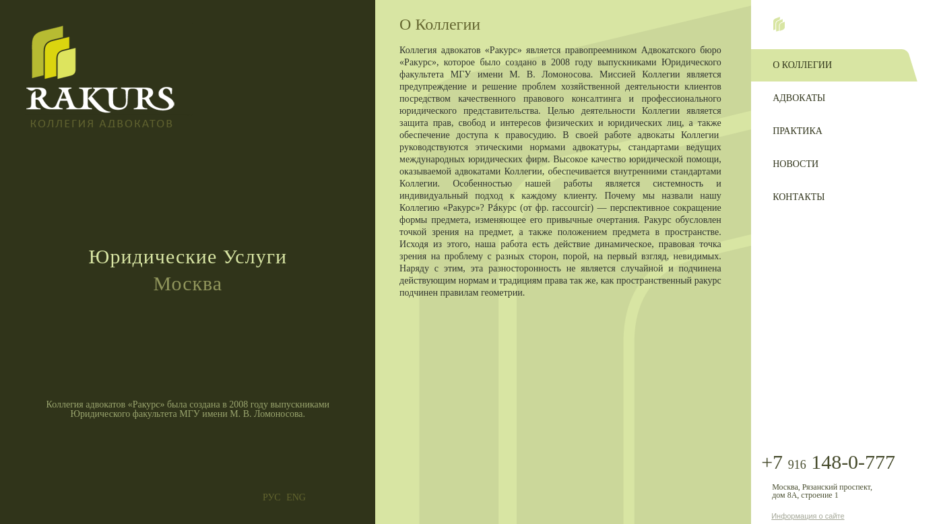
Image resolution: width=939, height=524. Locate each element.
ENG (296, 497)
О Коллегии (802, 65)
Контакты (798, 197)
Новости (795, 164)
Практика (797, 131)
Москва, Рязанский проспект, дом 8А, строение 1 (822, 491)
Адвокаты (799, 98)
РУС (272, 497)
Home (779, 24)
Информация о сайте (807, 516)
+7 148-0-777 (828, 462)
